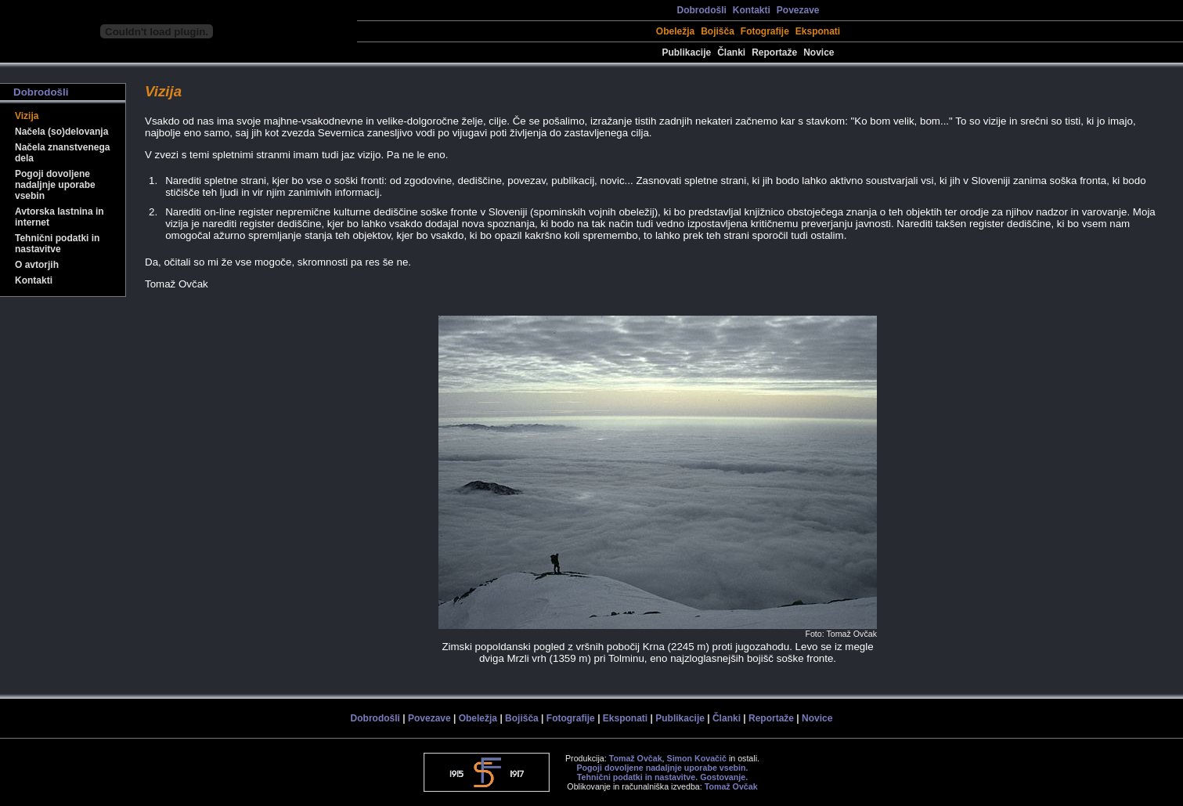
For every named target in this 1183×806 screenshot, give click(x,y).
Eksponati (817, 31)
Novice (818, 52)
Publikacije (686, 52)
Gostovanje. (724, 777)
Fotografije (765, 31)
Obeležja (675, 31)
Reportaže (774, 52)
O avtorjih (37, 264)
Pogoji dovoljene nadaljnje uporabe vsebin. (662, 767)
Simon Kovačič (697, 758)
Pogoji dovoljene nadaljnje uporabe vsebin (55, 184)
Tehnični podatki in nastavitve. (637, 777)
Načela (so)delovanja (61, 131)
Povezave (798, 10)
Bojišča (717, 31)
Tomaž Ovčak (635, 758)
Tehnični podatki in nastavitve (57, 244)
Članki (731, 52)
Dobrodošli (701, 10)
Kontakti (751, 10)
